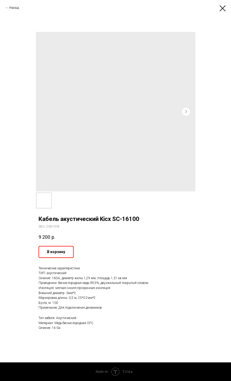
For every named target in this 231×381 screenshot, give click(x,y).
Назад (14, 8)
